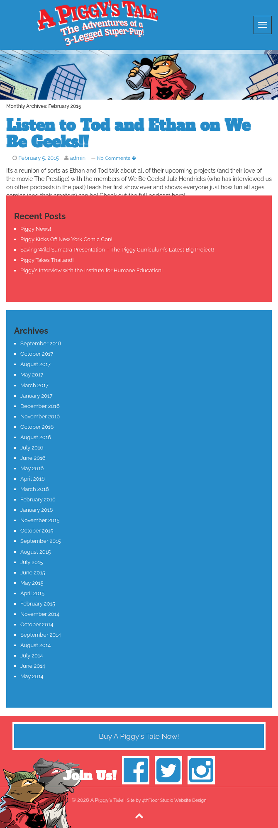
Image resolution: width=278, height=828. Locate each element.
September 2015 (40, 541)
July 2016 (31, 448)
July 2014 (31, 655)
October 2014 (37, 624)
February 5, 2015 (38, 158)
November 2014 (39, 614)
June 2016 (33, 458)
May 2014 (32, 676)
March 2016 (34, 489)
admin (78, 158)
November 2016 (40, 416)
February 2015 (37, 604)
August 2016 (35, 437)
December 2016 (40, 406)
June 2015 (32, 572)
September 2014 (40, 635)
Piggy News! (35, 229)
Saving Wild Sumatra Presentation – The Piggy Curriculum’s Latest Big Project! (117, 250)
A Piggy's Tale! (97, 23)
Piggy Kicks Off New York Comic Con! (66, 239)
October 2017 (36, 354)
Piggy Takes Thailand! (47, 260)
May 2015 (32, 583)
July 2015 (31, 562)
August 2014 (35, 645)
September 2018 (40, 343)
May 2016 (32, 468)
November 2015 (39, 520)
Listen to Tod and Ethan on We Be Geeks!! (128, 133)
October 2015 (36, 531)
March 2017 (34, 385)
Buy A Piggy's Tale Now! (139, 736)
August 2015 (35, 552)
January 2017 (36, 396)
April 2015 (32, 593)
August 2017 (35, 364)
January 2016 (36, 510)
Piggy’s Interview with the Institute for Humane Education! (91, 270)
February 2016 (38, 499)
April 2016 (32, 479)
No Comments (116, 158)
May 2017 (31, 374)
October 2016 (37, 427)
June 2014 (32, 666)
